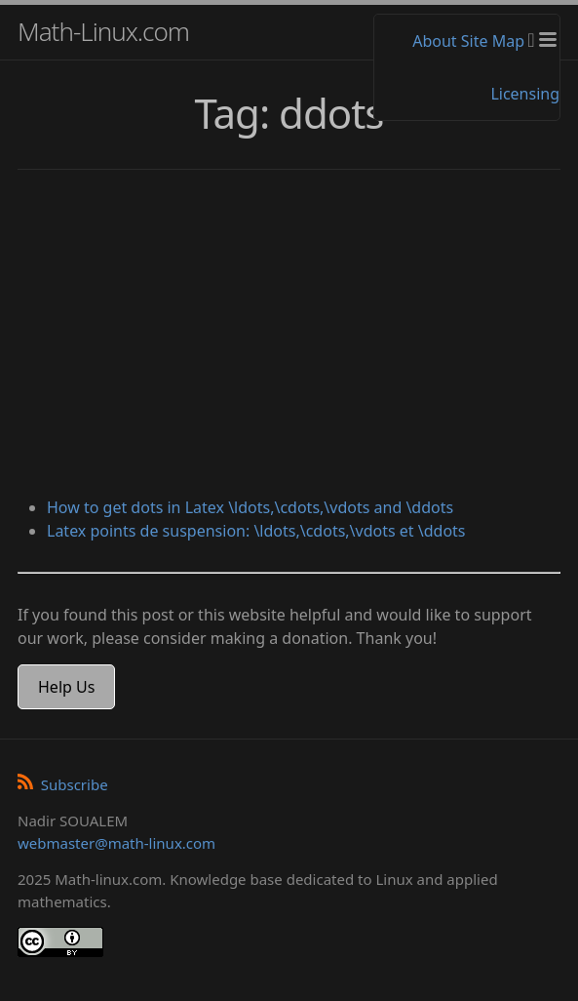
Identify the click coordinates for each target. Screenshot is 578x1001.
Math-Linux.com (103, 31)
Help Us (66, 687)
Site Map (492, 41)
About (434, 41)
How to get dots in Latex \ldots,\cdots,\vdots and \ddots (250, 507)
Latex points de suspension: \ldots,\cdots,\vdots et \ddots (256, 530)
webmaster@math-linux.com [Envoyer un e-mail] (116, 843)
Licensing (524, 93)
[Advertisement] (289, 335)
